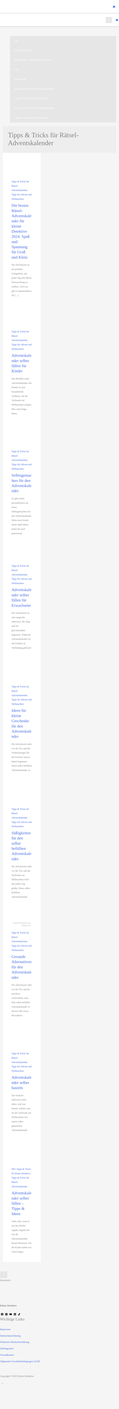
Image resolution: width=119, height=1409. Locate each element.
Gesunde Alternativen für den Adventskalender (21, 966)
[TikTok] (19, 1314)
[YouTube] (10, 1314)
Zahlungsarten (7, 1348)
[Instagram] (6, 1314)
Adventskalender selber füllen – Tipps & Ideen (21, 1203)
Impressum (5, 1329)
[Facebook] (2, 1314)
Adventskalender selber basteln (21, 1082)
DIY (13, 1169)
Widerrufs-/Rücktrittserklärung (14, 1342)
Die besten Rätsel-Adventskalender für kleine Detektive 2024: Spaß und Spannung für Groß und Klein (21, 231)
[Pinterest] (15, 1314)
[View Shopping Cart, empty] (114, 6)
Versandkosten (7, 1355)
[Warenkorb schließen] (3, 1274)
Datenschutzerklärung (10, 1336)
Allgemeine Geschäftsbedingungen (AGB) (20, 1361)
